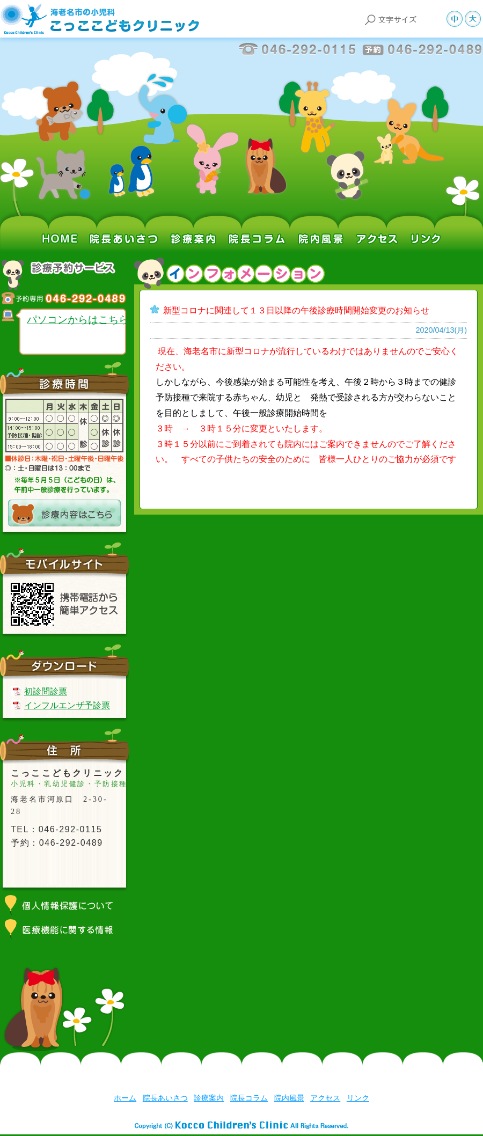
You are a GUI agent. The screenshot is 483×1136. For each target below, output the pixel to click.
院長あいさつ (126, 226)
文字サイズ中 (456, 19)
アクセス (378, 226)
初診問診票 (45, 691)
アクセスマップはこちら (64, 868)
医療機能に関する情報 (64, 929)
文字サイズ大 (474, 19)
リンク (424, 226)
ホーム (64, 226)
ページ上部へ (452, 1077)
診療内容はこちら (64, 513)
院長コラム (257, 226)
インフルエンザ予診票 (67, 705)
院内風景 (322, 226)
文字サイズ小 (437, 19)
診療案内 (193, 226)
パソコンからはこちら (78, 319)
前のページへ (395, 1077)
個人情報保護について (64, 905)
